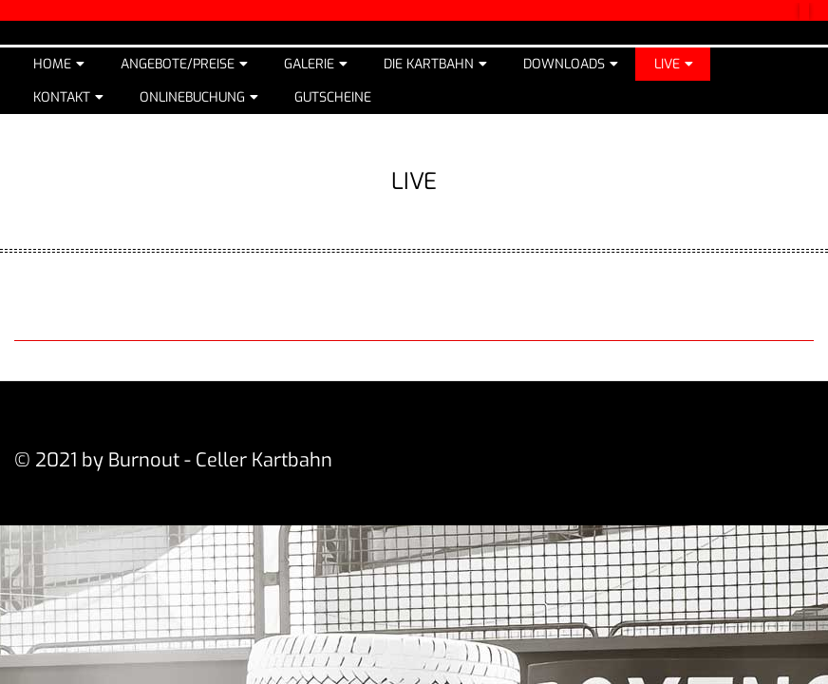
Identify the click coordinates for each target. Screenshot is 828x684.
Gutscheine (332, 97)
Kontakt (61, 97)
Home (52, 64)
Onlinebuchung (192, 97)
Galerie (309, 64)
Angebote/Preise (178, 64)
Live (667, 64)
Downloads (564, 64)
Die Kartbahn (429, 64)
